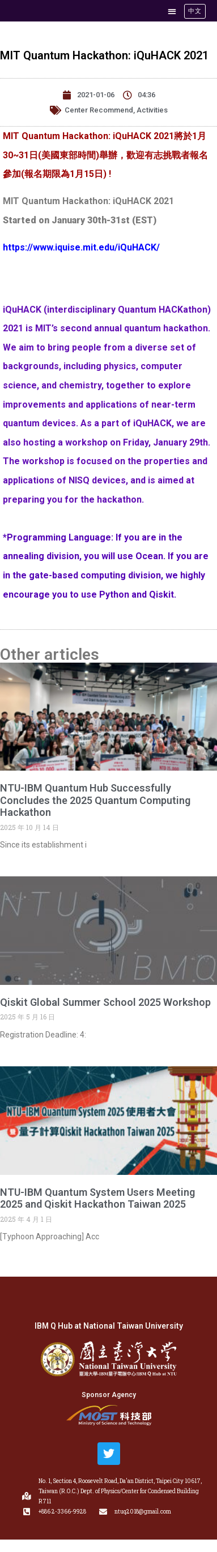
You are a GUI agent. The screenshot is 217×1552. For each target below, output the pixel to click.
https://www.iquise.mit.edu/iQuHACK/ (81, 247)
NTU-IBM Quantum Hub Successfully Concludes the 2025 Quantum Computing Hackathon (95, 800)
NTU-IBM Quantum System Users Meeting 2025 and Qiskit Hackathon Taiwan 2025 (97, 1198)
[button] (171, 11)
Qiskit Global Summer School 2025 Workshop (105, 1002)
